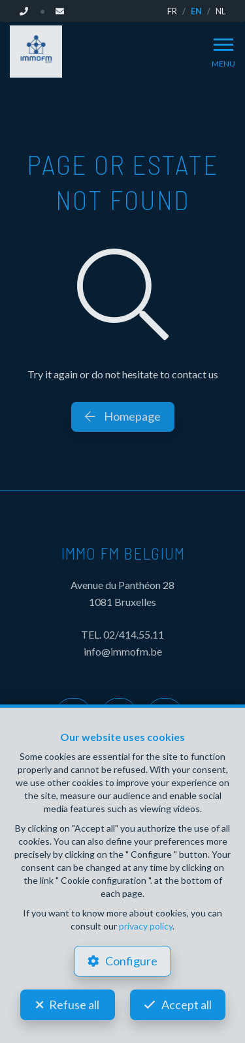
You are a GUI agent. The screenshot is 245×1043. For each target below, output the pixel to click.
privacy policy (145, 925)
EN (196, 11)
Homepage (123, 416)
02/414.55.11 (133, 634)
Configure (131, 961)
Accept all (186, 1004)
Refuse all (74, 1004)
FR (172, 11)
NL (220, 11)
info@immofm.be (123, 651)
